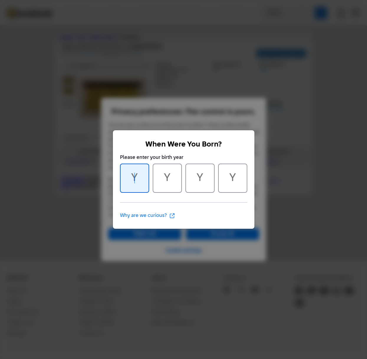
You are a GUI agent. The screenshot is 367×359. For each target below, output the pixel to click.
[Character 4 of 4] (232, 178)
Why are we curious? (147, 216)
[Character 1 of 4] (134, 178)
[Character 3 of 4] (200, 178)
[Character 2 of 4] (167, 178)
